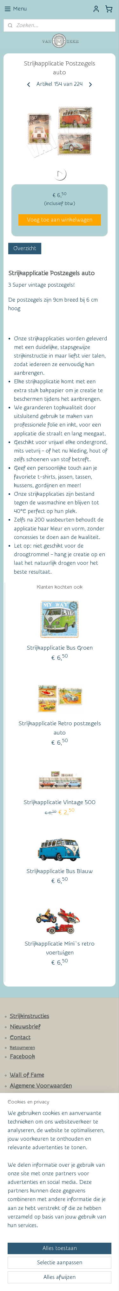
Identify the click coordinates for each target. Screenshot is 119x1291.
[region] (59, 1172)
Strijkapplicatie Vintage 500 (60, 802)
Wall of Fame (27, 1075)
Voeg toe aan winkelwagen (59, 220)
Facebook (22, 1056)
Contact (20, 1037)
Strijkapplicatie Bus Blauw (60, 871)
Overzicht (24, 248)
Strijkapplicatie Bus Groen (60, 648)
